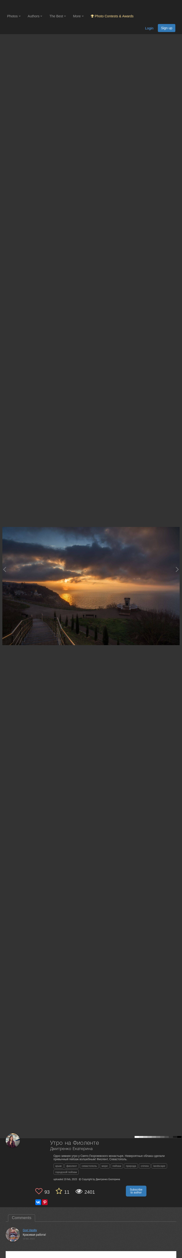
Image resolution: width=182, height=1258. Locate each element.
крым (58, 1165)
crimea (145, 1165)
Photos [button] (14, 16)
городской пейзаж (66, 1172)
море (105, 1165)
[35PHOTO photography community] (26, 6)
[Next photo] (177, 569)
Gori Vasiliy (30, 1230)
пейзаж (117, 1165)
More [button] (78, 16)
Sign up (166, 28)
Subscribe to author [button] (136, 1191)
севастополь (89, 1165)
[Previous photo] (4, 569)
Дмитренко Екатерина (71, 1149)
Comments (21, 1218)
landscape (159, 1165)
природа (131, 1165)
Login (149, 28)
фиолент (71, 1165)
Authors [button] (35, 16)
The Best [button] (57, 16)
